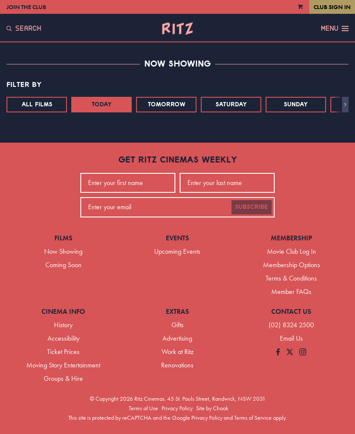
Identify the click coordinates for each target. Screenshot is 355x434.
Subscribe (251, 207)
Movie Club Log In (291, 251)
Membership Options (291, 264)
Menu (335, 28)
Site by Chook (212, 408)
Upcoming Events (177, 251)
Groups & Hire (63, 378)
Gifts (177, 324)
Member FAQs (291, 291)
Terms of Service (253, 417)
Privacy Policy (177, 408)
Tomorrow (166, 105)
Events (177, 238)
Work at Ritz (177, 351)
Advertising (177, 338)
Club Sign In (332, 7)
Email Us (291, 338)
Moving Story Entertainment (63, 365)
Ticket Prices (63, 351)
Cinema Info (63, 311)
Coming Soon (63, 264)
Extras (177, 311)
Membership (291, 238)
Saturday (231, 105)
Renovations (177, 365)
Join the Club (26, 7)
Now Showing (63, 251)
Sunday (296, 105)
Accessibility (63, 338)
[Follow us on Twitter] (289, 352)
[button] (345, 104)
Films (63, 238)
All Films (37, 105)
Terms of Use (143, 408)
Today (102, 105)
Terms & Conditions (291, 278)
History (63, 324)
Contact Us (291, 311)
